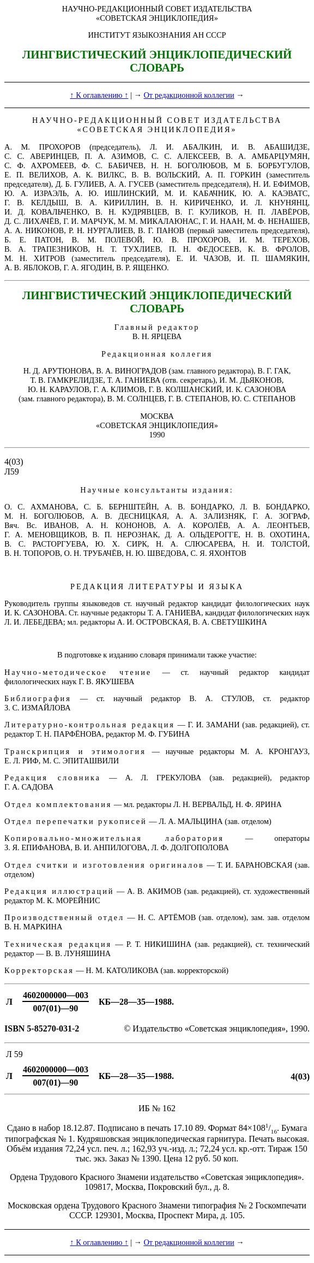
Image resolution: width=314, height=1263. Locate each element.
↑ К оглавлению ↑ (99, 95)
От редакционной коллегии (188, 95)
